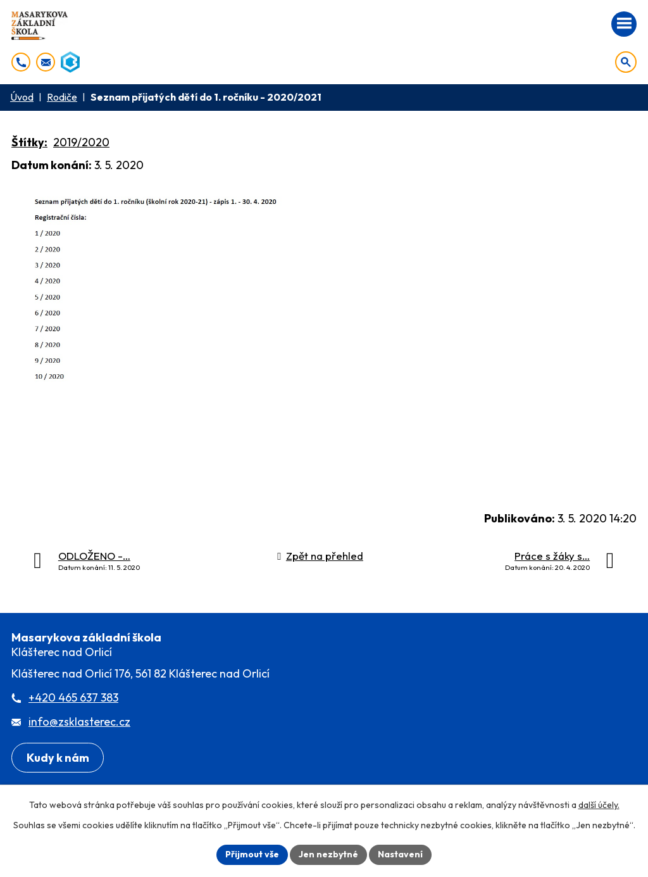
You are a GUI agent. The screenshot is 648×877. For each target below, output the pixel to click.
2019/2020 (81, 142)
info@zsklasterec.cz (79, 721)
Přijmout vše (252, 854)
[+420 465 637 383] (20, 62)
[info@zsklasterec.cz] (45, 62)
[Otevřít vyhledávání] (626, 62)
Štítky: (29, 142)
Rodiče (62, 97)
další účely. (599, 805)
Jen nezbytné (328, 854)
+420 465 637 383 (73, 697)
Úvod (22, 97)
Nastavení (400, 854)
